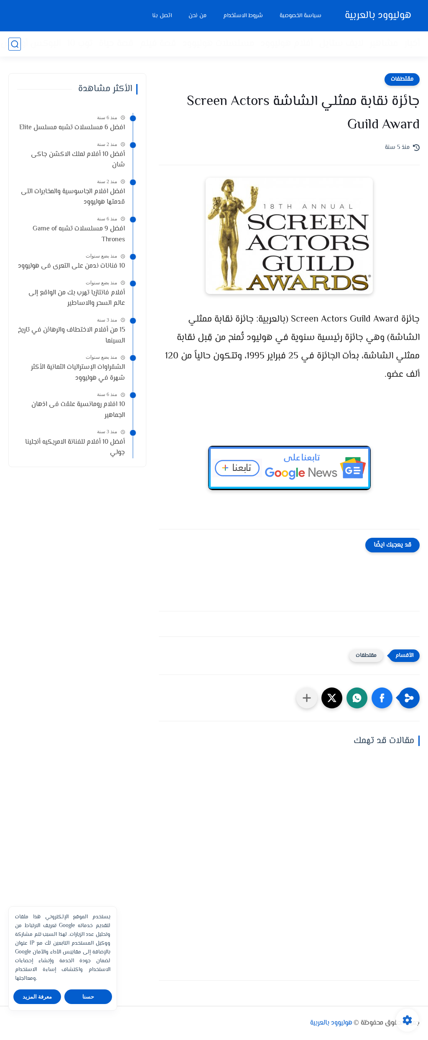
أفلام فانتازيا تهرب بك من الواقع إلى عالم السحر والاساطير (76, 298)
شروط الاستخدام (243, 15)
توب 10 (79, 44)
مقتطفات (402, 79)
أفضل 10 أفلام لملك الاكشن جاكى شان (78, 160)
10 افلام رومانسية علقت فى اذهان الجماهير (78, 410)
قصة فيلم (158, 44)
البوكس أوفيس (30, 44)
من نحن (197, 15)
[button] (382, 697)
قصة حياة (116, 44)
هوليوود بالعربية (378, 15)
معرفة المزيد (37, 997)
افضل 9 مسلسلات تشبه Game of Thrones (79, 234)
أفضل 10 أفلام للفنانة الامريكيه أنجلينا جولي (75, 447)
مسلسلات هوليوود (218, 44)
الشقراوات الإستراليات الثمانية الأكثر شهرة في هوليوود (78, 372)
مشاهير (383, 44)
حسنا (88, 997)
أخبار (412, 44)
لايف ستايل (341, 44)
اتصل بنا (162, 15)
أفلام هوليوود (286, 44)
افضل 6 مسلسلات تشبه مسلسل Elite (72, 128)
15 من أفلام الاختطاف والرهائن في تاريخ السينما (71, 335)
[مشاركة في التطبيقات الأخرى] (306, 697)
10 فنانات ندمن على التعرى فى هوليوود (71, 266)
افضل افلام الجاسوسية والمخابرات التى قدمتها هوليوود (73, 197)
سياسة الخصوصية (300, 15)
